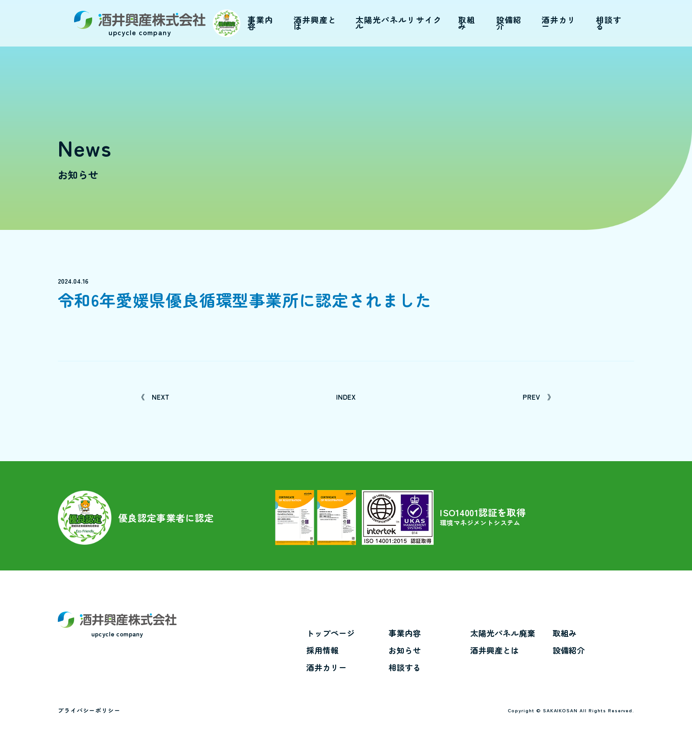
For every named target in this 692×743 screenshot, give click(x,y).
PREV (538, 397)
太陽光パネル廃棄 (502, 633)
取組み (564, 633)
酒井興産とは (494, 650)
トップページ (330, 633)
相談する (404, 667)
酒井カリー (326, 667)
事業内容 (404, 633)
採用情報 (322, 650)
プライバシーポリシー (89, 710)
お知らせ (404, 650)
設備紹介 (568, 650)
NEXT (153, 397)
